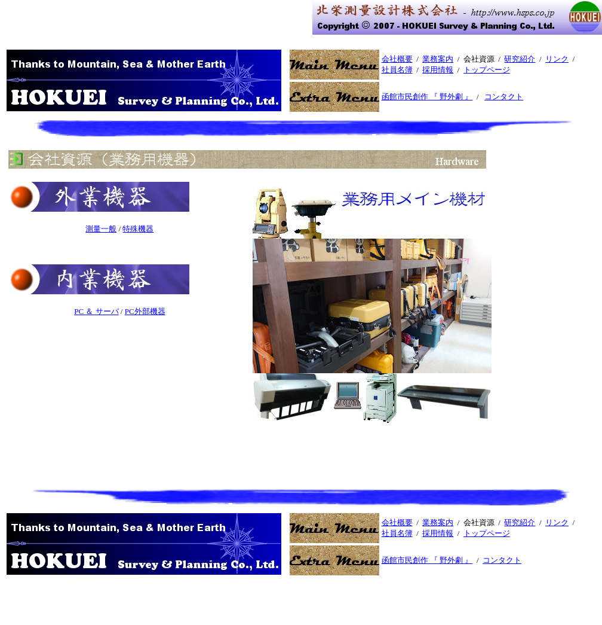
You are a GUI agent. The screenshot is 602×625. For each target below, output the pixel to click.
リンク (557, 58)
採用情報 (437, 69)
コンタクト (503, 96)
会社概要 (397, 58)
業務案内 (437, 58)
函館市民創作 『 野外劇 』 (427, 96)
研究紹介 (519, 58)
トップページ (486, 69)
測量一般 (100, 228)
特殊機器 (137, 228)
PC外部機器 (145, 311)
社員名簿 (397, 69)
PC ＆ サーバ (96, 311)
